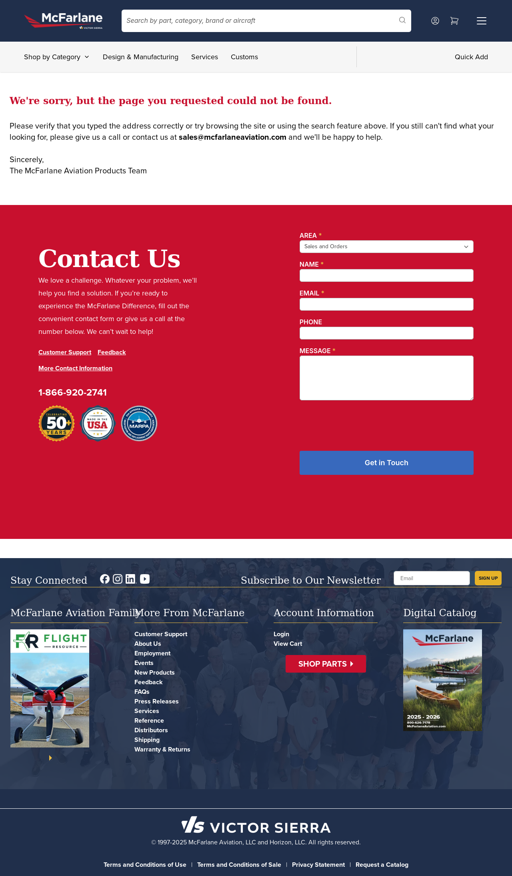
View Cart (288, 643)
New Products (154, 672)
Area (311, 235)
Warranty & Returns (162, 749)
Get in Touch (386, 462)
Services (204, 57)
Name (312, 264)
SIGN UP (488, 578)
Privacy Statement (318, 864)
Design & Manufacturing (140, 57)
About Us (147, 643)
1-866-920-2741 (72, 392)
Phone (311, 322)
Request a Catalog (382, 864)
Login (281, 634)
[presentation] (360, 422)
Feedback (112, 352)
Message (318, 351)
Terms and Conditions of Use (145, 864)
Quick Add (471, 57)
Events (144, 662)
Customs (244, 57)
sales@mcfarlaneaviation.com (232, 137)
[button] (326, 664)
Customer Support (64, 352)
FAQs (142, 691)
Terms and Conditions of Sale (239, 864)
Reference (149, 720)
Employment (152, 653)
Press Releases (156, 701)
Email (312, 293)
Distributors (151, 730)
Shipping (147, 739)
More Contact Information (75, 368)
